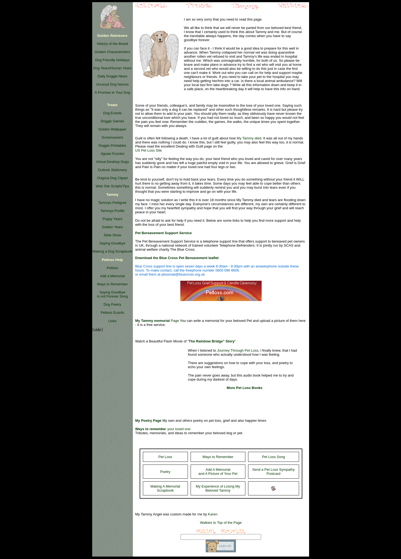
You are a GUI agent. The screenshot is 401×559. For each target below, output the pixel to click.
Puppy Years (112, 219)
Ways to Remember (112, 284)
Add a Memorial (112, 276)
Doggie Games (112, 121)
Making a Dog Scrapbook (112, 251)
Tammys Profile (112, 211)
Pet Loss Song (273, 457)
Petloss (112, 268)
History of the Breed (112, 44)
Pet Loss (165, 457)
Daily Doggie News (112, 76)
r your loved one (163, 429)
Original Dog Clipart (112, 178)
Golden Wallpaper (112, 129)
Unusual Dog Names (112, 84)
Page (157, 321)
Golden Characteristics (112, 52)
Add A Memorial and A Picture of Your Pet (218, 472)
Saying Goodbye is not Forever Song (112, 294)
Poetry (165, 472)
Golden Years (112, 227)
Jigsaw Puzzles (112, 154)
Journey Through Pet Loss (237, 350)
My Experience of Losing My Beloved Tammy (218, 488)
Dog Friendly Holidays (112, 60)
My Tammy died (249, 138)
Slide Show (112, 235)
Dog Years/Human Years (112, 68)
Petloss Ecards (112, 312)
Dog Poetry (112, 304)
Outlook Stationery (112, 170)
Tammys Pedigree (112, 203)
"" (212, 341)
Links (112, 321)
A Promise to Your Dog (112, 92)
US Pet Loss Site (148, 150)
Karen (212, 514)
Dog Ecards (112, 113)
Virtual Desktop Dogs (112, 162)
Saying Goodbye (112, 243)
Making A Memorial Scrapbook (165, 488)
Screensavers (112, 137)
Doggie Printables (112, 145)
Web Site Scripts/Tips (112, 186)
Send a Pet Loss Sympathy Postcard (273, 472)
